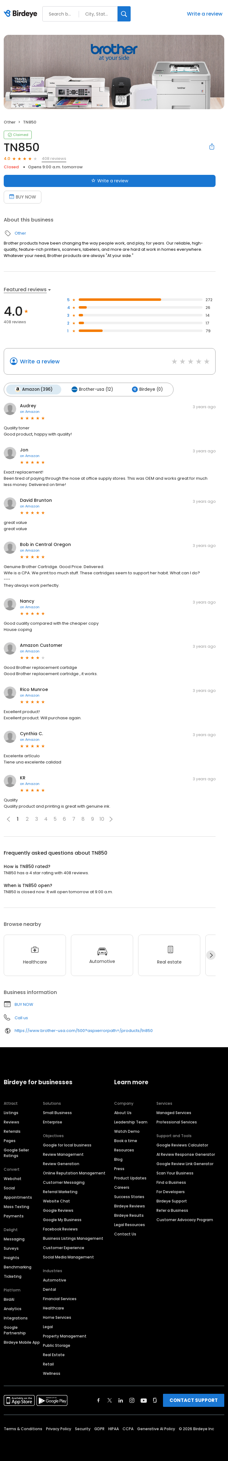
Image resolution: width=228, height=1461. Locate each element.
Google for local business (67, 1144)
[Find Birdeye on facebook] (98, 1399)
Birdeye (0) (145, 389)
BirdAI (9, 1298)
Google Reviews (58, 1209)
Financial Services (60, 1298)
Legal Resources (129, 1224)
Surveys (11, 1247)
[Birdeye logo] (22, 14)
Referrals (12, 1130)
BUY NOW (24, 1004)
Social (9, 1187)
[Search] (124, 13)
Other (10, 122)
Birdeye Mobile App (22, 1341)
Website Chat (56, 1200)
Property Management (64, 1335)
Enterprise (52, 1121)
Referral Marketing (60, 1191)
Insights (11, 1257)
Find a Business (171, 1181)
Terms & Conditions (23, 1428)
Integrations (16, 1317)
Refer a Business (172, 1209)
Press (119, 1168)
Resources (124, 1149)
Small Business (57, 1112)
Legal (48, 1326)
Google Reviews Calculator (182, 1144)
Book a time (125, 1140)
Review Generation (61, 1163)
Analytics (12, 1308)
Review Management (63, 1153)
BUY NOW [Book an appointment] (22, 197)
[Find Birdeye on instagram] (131, 1399)
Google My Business (62, 1219)
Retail (48, 1363)
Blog (118, 1158)
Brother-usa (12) (91, 389)
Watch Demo (127, 1130)
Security (83, 1428)
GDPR (99, 1428)
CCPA (128, 1428)
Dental (49, 1288)
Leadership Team (130, 1121)
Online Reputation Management (74, 1172)
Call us (21, 1017)
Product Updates (130, 1177)
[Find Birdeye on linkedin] (120, 1399)
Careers (121, 1186)
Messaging (14, 1238)
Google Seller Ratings (16, 1152)
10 (102, 818)
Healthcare (53, 1307)
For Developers (170, 1191)
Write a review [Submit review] (109, 181)
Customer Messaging (64, 1181)
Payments (14, 1215)
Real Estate (54, 1354)
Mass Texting (16, 1206)
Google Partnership (15, 1329)
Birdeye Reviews (129, 1205)
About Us (123, 1112)
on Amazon (30, 410)
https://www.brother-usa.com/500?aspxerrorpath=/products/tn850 (84, 1030)
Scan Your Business (174, 1172)
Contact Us (125, 1233)
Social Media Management (68, 1256)
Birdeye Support (171, 1200)
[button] (111, 818)
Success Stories (129, 1196)
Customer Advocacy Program (184, 1219)
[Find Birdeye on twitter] (109, 1399)
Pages (10, 1140)
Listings (11, 1112)
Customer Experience (63, 1247)
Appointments (18, 1196)
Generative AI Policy (156, 1428)
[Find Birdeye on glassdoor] (155, 1399)
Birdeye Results (129, 1214)
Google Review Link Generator (184, 1163)
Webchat (12, 1178)
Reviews (11, 1121)
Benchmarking (17, 1266)
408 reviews (54, 158)
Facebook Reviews (60, 1228)
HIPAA (113, 1428)
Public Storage (56, 1344)
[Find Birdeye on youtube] (144, 1399)
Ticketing (12, 1275)
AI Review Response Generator (185, 1153)
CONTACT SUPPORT (194, 1399)
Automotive (54, 1279)
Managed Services (173, 1112)
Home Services (57, 1316)
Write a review (204, 13)
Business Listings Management (73, 1237)
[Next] (211, 954)
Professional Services (176, 1121)
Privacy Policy (58, 1428)
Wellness (51, 1372)
